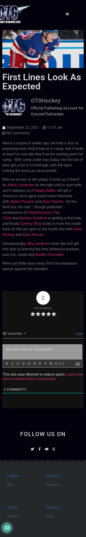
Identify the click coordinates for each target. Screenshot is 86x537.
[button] (67, 14)
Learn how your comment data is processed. (43, 376)
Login (78, 333)
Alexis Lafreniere (20, 185)
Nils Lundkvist (38, 243)
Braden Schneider (49, 254)
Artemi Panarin (22, 201)
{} (56, 363)
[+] (61, 363)
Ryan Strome (52, 201)
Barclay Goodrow (33, 218)
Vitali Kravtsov (39, 212)
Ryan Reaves (32, 234)
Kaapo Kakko (45, 190)
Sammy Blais (31, 223)
